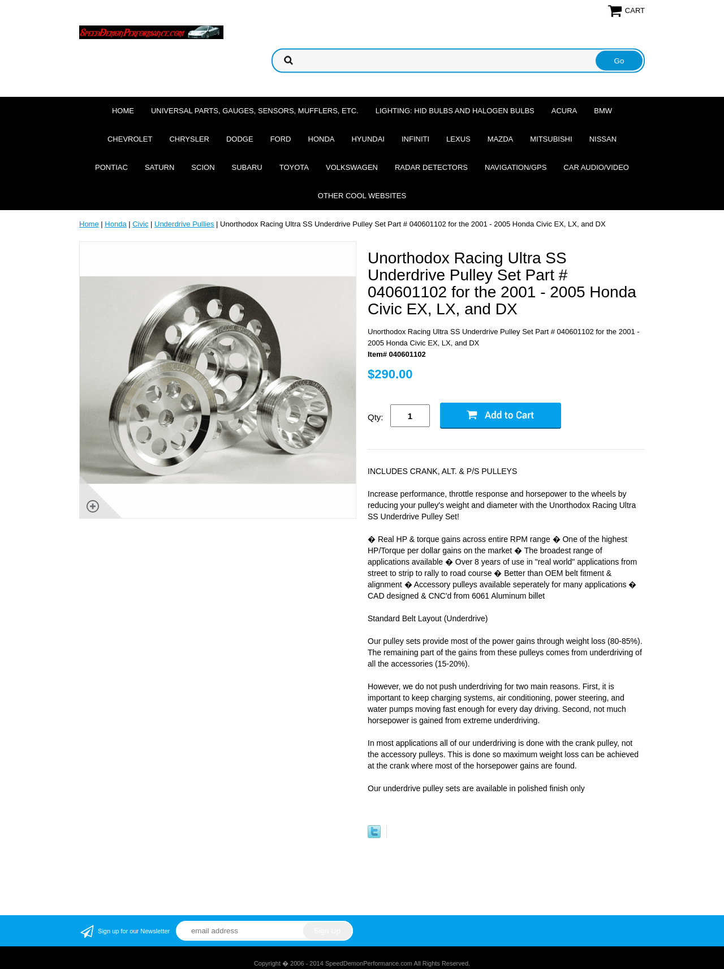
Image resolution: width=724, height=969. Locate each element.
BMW (603, 110)
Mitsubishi (551, 139)
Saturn (159, 167)
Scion (202, 167)
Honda (321, 139)
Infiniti (415, 139)
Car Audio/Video (596, 167)
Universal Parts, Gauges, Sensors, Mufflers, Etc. (255, 110)
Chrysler (189, 139)
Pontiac (111, 167)
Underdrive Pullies (184, 224)
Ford (280, 139)
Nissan (603, 139)
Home (123, 110)
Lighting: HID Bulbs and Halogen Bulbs (455, 110)
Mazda (501, 139)
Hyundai (368, 139)
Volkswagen (352, 167)
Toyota (294, 167)
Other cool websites (362, 195)
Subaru (247, 167)
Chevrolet (129, 139)
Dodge (239, 139)
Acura (564, 110)
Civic (140, 224)
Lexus (458, 139)
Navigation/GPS (515, 167)
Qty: (375, 417)
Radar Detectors (431, 167)
